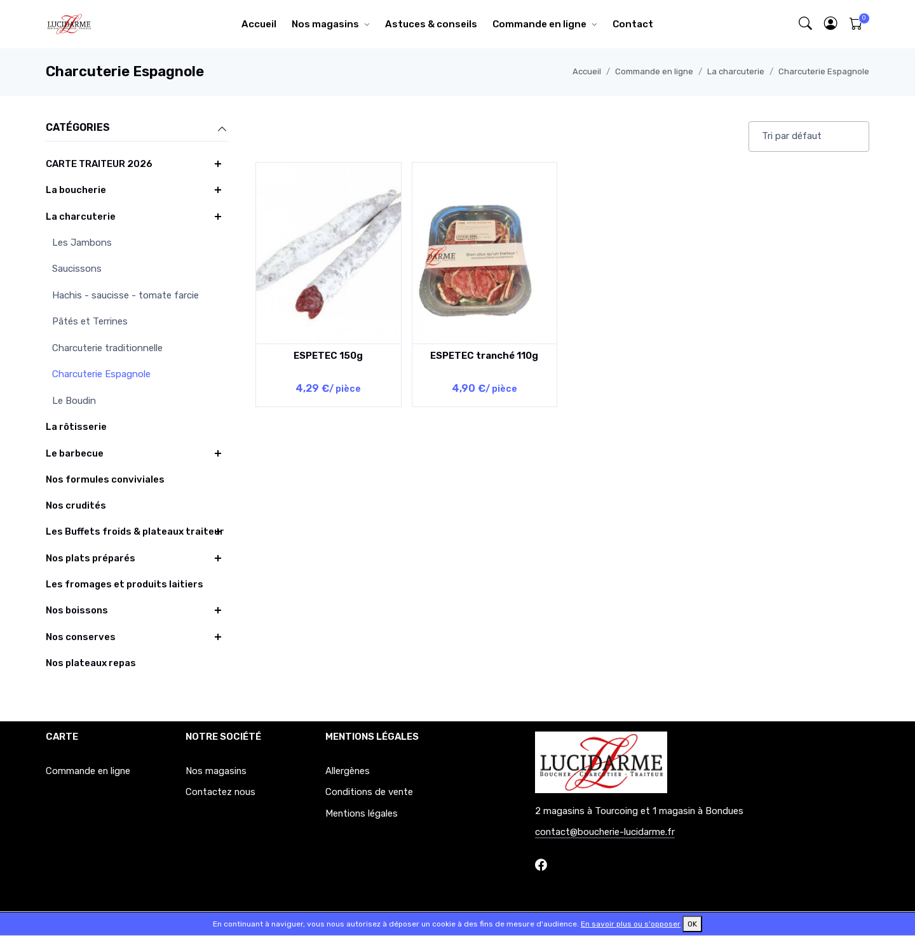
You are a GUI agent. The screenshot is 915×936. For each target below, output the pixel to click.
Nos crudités (76, 505)
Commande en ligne (539, 24)
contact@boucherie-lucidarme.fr (605, 832)
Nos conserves (81, 637)
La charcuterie (735, 71)
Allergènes (347, 771)
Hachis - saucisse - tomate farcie (125, 295)
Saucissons (77, 268)
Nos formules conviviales (105, 479)
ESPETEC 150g (328, 355)
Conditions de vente (369, 792)
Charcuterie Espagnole (823, 71)
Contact (633, 24)
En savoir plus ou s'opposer (631, 923)
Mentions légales (361, 813)
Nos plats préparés (90, 558)
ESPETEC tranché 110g (484, 355)
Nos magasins (325, 24)
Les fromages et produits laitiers (124, 584)
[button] (831, 24)
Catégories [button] (136, 128)
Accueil (258, 24)
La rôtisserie (76, 426)
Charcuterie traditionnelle (107, 348)
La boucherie (76, 190)
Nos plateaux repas (91, 663)
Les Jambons (82, 242)
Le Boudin (74, 400)
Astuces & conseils (431, 24)
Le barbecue (75, 453)
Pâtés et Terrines (90, 321)
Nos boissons (77, 610)
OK (692, 923)
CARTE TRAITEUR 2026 (99, 164)
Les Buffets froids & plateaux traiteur (135, 531)
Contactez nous (220, 792)
